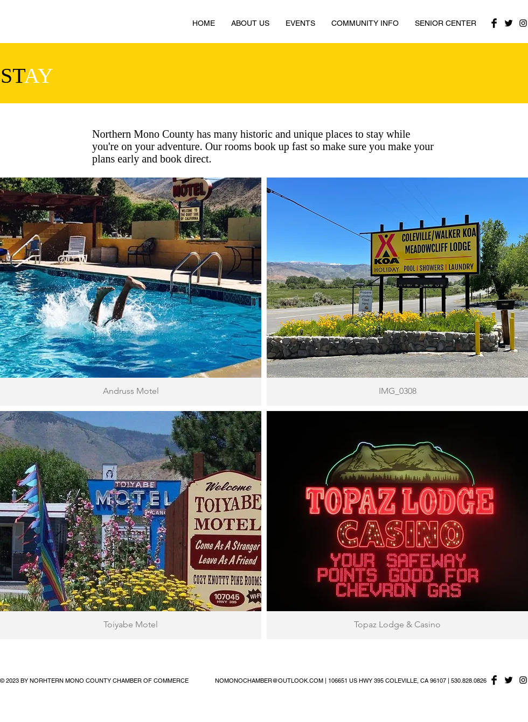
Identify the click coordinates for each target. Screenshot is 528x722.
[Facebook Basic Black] (494, 23)
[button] (130, 292)
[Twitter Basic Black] (508, 23)
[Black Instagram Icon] (523, 23)
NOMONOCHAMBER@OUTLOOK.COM (269, 680)
